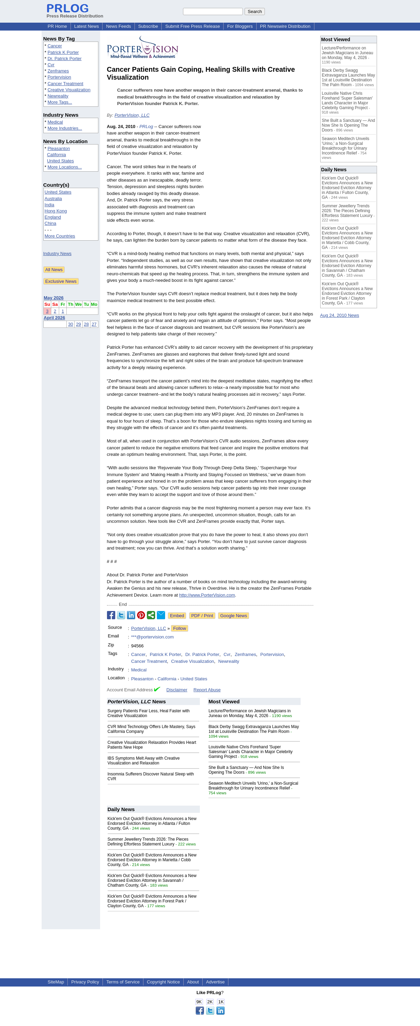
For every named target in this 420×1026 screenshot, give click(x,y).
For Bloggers (239, 26)
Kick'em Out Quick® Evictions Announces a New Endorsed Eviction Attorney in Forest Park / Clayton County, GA (152, 901)
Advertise (215, 981)
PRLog (146, 126)
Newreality (57, 96)
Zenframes (58, 70)
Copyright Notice (163, 981)
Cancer (54, 45)
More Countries (60, 236)
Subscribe (148, 26)
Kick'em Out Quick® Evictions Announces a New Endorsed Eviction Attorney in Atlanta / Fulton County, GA (152, 823)
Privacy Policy (85, 981)
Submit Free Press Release (192, 26)
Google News (233, 615)
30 (70, 324)
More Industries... (64, 128)
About (193, 981)
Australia (53, 198)
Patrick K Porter (63, 52)
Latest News (86, 26)
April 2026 (54, 317)
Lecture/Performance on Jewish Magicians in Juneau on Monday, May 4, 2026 (249, 713)
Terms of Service (123, 981)
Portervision (59, 77)
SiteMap (56, 981)
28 (86, 324)
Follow (179, 628)
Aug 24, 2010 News (339, 315)
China (50, 223)
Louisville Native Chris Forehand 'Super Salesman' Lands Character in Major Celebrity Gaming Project (250, 752)
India (49, 204)
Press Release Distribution (75, 13)
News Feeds (118, 26)
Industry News (57, 253)
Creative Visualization (68, 89)
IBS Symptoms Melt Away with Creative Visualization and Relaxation (144, 760)
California (56, 154)
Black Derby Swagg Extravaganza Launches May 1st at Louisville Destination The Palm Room (253, 729)
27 (93, 324)
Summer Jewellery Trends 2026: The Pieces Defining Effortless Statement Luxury (148, 841)
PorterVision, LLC (132, 115)
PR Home (57, 26)
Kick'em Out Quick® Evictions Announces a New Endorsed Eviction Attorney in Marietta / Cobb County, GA (152, 860)
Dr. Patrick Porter (64, 58)
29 (78, 324)
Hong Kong (56, 211)
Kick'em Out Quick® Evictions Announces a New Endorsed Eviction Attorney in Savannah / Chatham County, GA (152, 880)
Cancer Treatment (65, 83)
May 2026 (54, 297)
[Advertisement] (261, 174)
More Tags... (59, 102)
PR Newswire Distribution (285, 26)
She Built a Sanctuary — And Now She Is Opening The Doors (348, 125)
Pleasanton (58, 148)
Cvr (50, 64)
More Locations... (64, 167)
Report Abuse (207, 689)
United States (60, 160)
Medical (55, 122)
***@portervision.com (152, 636)
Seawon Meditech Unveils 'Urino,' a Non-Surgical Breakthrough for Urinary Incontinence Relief (253, 786)
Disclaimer (176, 689)
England (53, 217)
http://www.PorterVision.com (207, 595)
